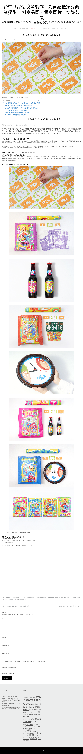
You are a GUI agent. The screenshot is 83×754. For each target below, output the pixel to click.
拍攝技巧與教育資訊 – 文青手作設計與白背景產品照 (21, 108)
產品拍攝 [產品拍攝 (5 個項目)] (26, 735)
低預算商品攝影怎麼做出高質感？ (10, 698)
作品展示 (29, 125)
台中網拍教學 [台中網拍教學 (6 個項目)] (32, 716)
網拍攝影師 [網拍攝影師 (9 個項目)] (38, 737)
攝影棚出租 (55, 28)
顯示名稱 (4, 637)
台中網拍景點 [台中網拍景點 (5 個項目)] (38, 716)
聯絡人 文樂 (5, 540)
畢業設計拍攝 (7, 599)
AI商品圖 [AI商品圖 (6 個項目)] (25, 697)
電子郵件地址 (5, 645)
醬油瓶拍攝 (23, 599)
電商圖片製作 (45, 28)
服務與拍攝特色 (11, 125)
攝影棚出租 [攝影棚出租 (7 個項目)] (35, 729)
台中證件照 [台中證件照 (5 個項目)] (25, 719)
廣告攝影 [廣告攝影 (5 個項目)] (31, 726)
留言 (3, 618)
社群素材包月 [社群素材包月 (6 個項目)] (37, 735)
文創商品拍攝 (51, 597)
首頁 (15, 28)
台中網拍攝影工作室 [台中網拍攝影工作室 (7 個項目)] (31, 714)
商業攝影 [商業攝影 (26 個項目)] (29, 724)
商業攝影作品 (34, 28)
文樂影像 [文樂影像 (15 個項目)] (28, 731)
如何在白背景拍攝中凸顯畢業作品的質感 (18, 110)
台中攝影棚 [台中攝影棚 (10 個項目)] (29, 707)
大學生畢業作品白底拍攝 (38, 597)
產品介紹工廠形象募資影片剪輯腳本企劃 (70, 606)
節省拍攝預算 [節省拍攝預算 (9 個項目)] (26, 737)
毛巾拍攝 (74, 597)
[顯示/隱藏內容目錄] (38, 100)
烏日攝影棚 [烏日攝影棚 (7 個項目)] (32, 733)
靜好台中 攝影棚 (6, 545)
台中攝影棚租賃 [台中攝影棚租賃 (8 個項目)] (33, 710)
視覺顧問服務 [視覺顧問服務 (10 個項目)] (33, 739)
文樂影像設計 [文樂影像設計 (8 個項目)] (35, 731)
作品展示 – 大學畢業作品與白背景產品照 (18, 112)
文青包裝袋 (66, 597)
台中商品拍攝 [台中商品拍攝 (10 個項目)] (31, 697)
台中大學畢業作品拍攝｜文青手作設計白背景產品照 (21, 103)
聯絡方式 (35, 125)
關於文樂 (63, 28)
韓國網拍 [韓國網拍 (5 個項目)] (27, 740)
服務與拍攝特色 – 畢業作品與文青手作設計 (18, 106)
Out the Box (43, 750)
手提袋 (45, 597)
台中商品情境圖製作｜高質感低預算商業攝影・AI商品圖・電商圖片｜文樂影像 (41, 12)
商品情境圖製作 (24, 28)
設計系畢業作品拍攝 (16, 599)
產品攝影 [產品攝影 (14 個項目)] (31, 735)
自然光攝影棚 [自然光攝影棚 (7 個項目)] (26, 739)
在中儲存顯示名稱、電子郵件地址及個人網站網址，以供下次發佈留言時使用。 (25, 661)
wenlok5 (19, 39)
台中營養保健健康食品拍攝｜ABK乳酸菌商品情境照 (15, 606)
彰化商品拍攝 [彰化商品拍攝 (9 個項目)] (36, 726)
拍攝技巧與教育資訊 (21, 125)
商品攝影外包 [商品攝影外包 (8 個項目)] (34, 722)
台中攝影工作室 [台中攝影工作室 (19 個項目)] (31, 704)
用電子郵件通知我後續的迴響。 (10, 667)
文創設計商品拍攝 (59, 597)
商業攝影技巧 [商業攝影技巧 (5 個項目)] (36, 724)
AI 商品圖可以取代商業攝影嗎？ (10, 696)
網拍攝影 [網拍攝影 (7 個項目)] (33, 737)
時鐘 (70, 597)
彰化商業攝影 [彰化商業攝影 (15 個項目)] (27, 729)
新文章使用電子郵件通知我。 (9, 673)
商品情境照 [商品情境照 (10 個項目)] (31, 719)
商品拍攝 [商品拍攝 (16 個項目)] (38, 719)
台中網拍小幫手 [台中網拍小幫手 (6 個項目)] (31, 712)
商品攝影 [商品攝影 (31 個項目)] (27, 721)
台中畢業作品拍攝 (27, 597)
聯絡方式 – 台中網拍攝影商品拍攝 (16, 115)
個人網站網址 (5, 653)
